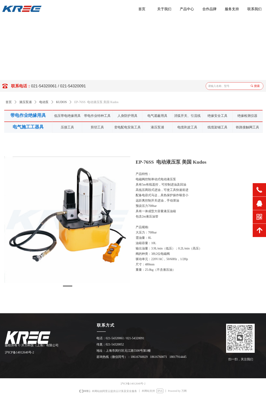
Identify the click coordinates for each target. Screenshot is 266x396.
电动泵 (44, 102)
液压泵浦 (25, 102)
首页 (9, 102)
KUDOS (61, 102)
